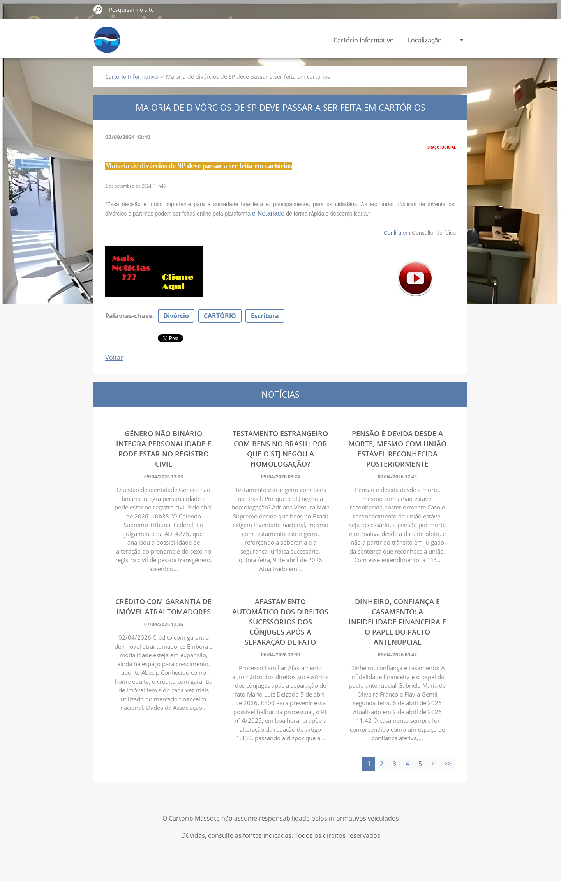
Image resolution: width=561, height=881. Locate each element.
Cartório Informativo (363, 40)
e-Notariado (268, 213)
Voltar (114, 357)
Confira (392, 233)
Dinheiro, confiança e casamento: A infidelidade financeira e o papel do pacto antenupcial (397, 622)
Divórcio (176, 315)
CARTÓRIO (220, 315)
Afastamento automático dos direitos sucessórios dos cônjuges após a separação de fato (280, 622)
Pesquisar (98, 9)
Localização (425, 40)
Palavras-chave (128, 315)
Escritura (265, 315)
